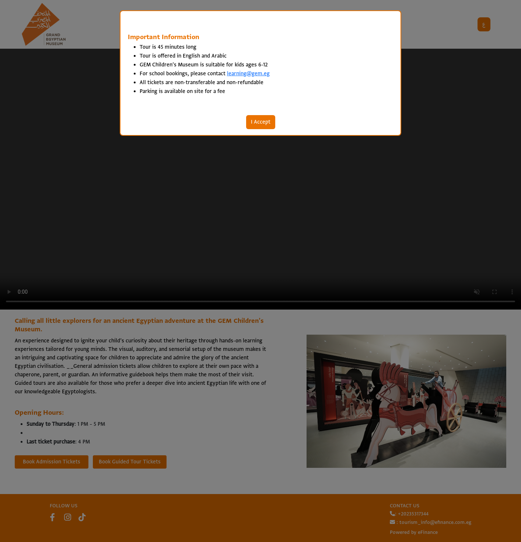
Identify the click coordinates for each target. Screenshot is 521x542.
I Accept (260, 122)
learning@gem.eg (248, 73)
